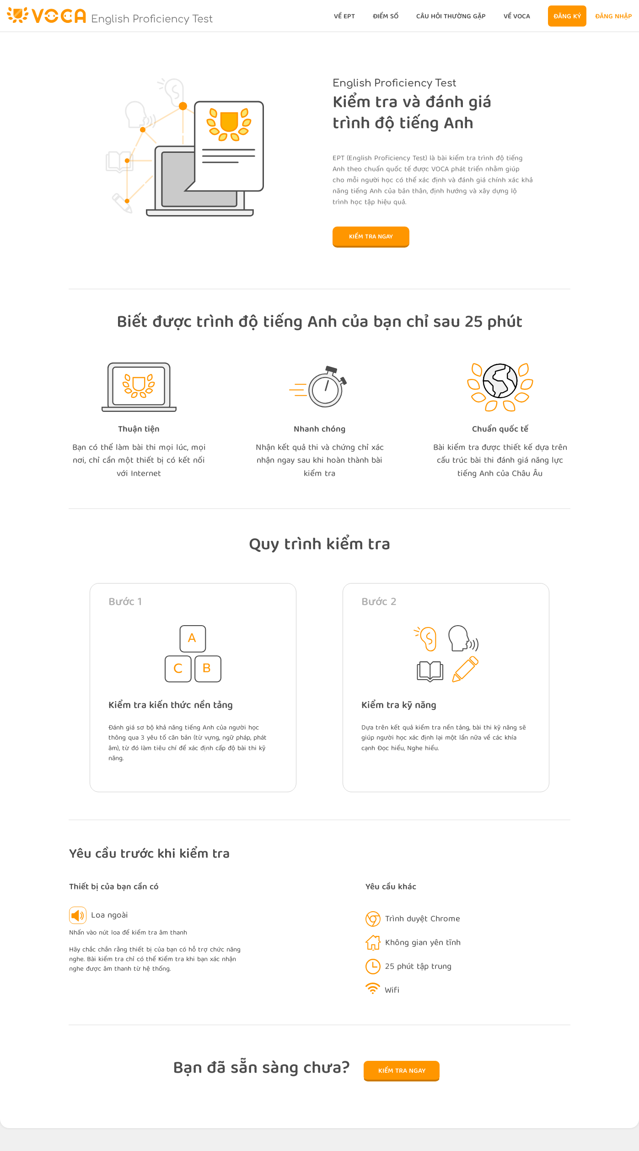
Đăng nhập (613, 17)
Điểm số (385, 17)
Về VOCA (517, 17)
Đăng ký (567, 17)
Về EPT (344, 17)
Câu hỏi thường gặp (451, 17)
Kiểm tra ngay (371, 237)
